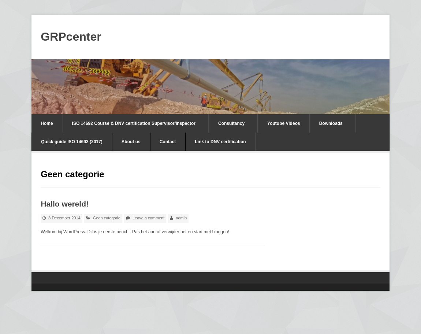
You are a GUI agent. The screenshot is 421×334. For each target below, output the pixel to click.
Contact (168, 141)
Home (47, 123)
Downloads (331, 123)
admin (181, 218)
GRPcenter (71, 36)
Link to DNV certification (220, 141)
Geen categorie (106, 218)
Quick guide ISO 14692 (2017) (71, 141)
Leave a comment (148, 218)
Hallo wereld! (65, 204)
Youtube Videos (283, 123)
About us (131, 141)
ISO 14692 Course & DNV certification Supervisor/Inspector (133, 123)
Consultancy (231, 123)
